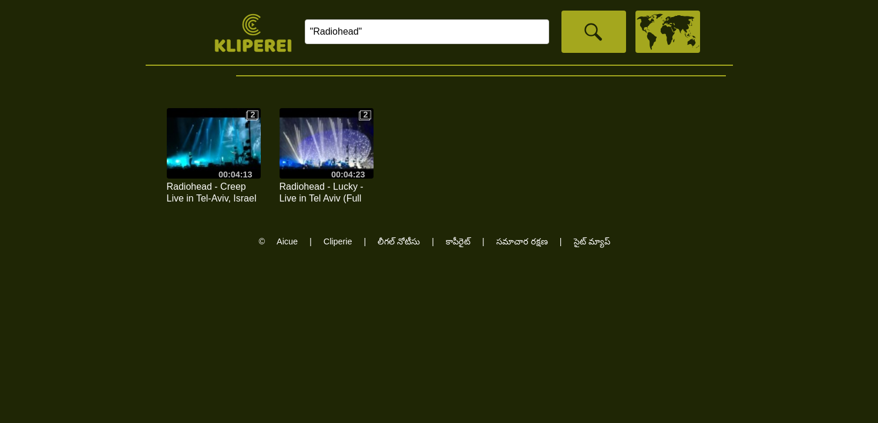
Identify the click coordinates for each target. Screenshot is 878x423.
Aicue (287, 241)
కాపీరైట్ (458, 241)
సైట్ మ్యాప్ (592, 241)
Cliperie (338, 241)
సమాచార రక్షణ (522, 241)
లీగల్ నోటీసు (399, 241)
